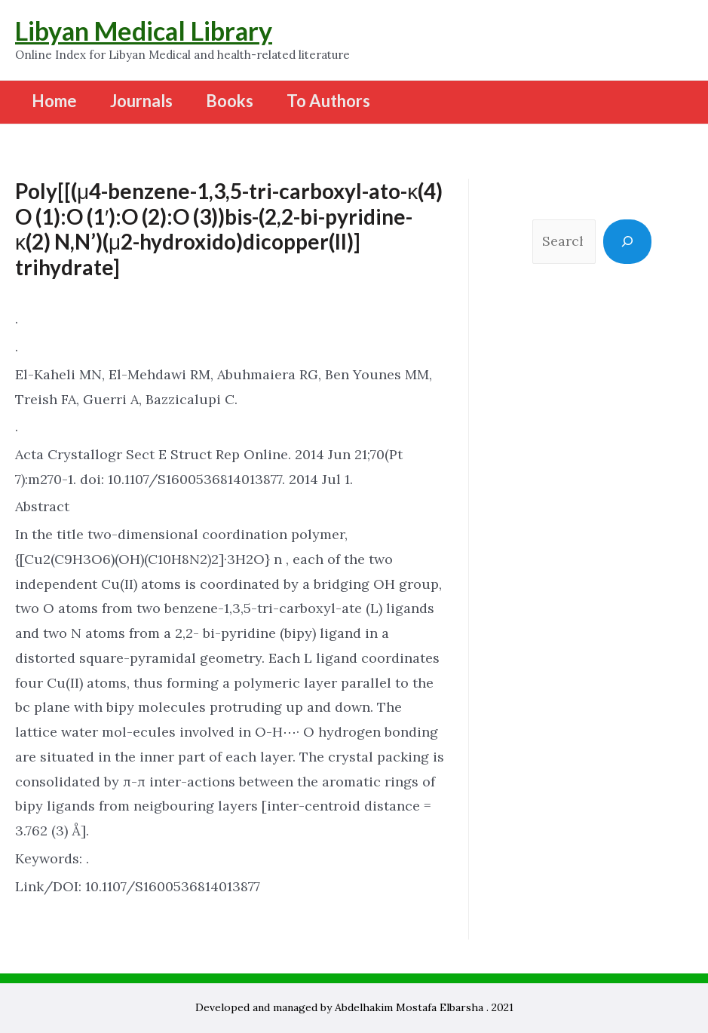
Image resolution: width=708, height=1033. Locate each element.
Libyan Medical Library (143, 30)
